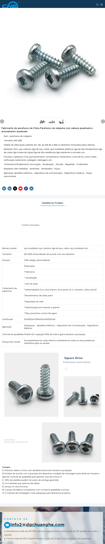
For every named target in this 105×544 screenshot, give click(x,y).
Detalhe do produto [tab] (52, 203)
